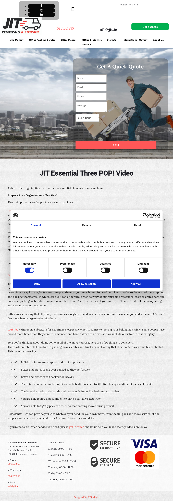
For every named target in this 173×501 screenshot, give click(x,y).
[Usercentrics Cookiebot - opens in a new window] (145, 215)
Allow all (136, 283)
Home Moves (15, 40)
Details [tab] (86, 225)
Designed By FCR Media (86, 497)
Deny (37, 283)
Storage (111, 40)
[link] (16, 40)
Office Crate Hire (92, 40)
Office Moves (68, 40)
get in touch (76, 427)
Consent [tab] (36, 225)
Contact (86, 44)
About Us (158, 40)
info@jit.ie (107, 29)
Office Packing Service (42, 40)
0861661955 (14, 463)
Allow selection (86, 283)
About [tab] (137, 225)
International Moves (134, 40)
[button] (150, 26)
